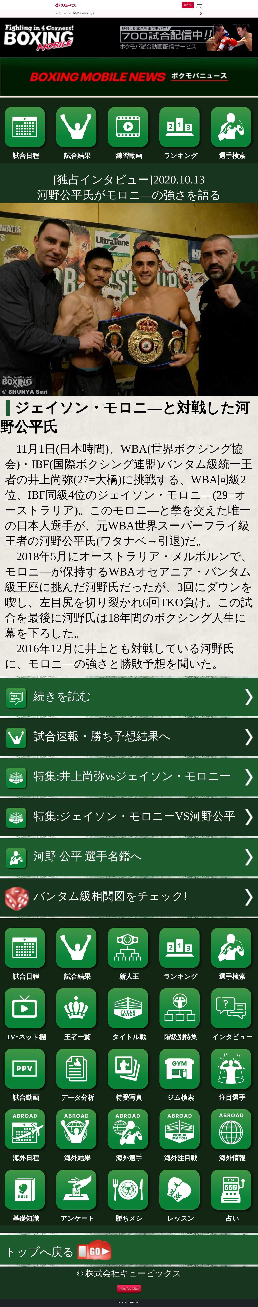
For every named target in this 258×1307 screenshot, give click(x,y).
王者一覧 (77, 1034)
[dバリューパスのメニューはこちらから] (199, 5)
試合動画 (25, 1094)
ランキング (180, 152)
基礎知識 (25, 1215)
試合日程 (25, 152)
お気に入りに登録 (129, 1288)
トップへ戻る (58, 1252)
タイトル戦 (129, 1034)
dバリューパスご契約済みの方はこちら (75, 13)
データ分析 (77, 1094)
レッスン (180, 1215)
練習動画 (129, 152)
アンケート (77, 1215)
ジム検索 (180, 1094)
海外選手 (129, 1155)
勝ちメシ (129, 1215)
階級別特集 (180, 1034)
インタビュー (232, 1034)
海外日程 (25, 1155)
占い (232, 1215)
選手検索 (232, 152)
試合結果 (77, 152)
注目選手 (232, 1094)
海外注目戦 (180, 1155)
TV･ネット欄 (25, 1034)
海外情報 (232, 1155)
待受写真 (129, 1094)
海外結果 (77, 1155)
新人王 (129, 973)
